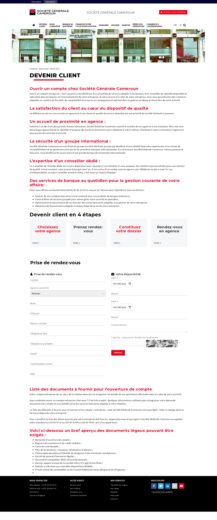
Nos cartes (115, 497)
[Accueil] (34, 25)
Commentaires (119, 333)
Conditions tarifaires (78, 504)
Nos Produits (75, 497)
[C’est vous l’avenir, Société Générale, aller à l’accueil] (48, 13)
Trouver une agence (37, 504)
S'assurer (114, 507)
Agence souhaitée (39, 296)
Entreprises (50, 2)
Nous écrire (34, 500)
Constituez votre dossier (129, 229)
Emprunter (115, 504)
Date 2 (114, 309)
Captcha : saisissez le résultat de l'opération (134, 345)
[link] (48, 237)
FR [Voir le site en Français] (175, 25)
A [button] (181, 25)
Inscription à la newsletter (162, 500)
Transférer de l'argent (119, 493)
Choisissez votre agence (48, 229)
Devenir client (75, 493)
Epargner (114, 500)
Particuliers (36, 2)
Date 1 (114, 286)
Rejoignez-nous (76, 500)
